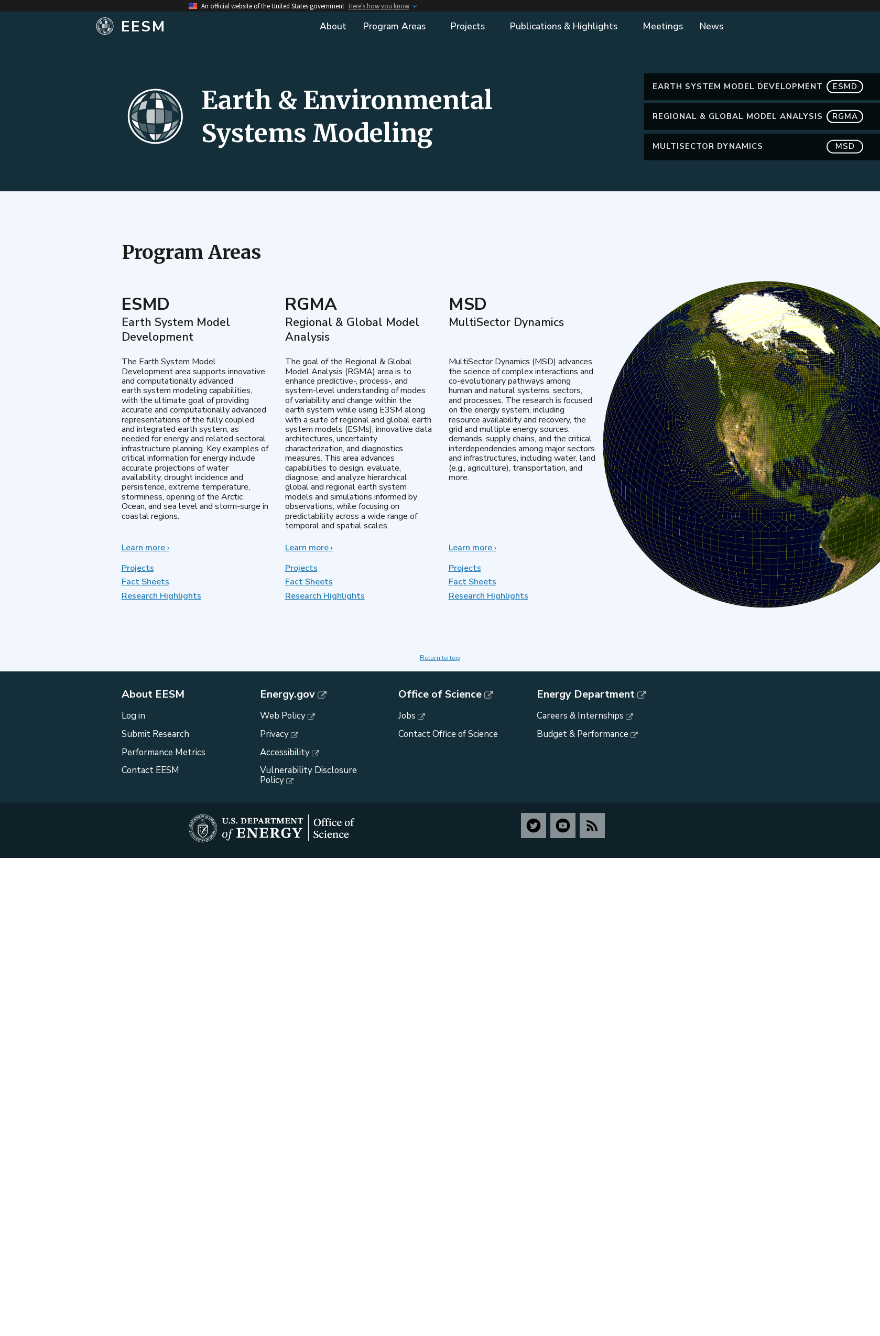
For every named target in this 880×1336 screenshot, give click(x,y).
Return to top (440, 657)
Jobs (407, 716)
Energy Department (586, 694)
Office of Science (440, 694)
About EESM (153, 694)
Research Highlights (161, 596)
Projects (138, 568)
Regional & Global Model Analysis (758, 136)
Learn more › (145, 547)
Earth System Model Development (758, 106)
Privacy (274, 734)
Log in (133, 716)
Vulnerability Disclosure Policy (308, 775)
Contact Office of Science (448, 734)
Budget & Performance (582, 734)
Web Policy (283, 716)
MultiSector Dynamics (758, 165)
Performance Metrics (163, 752)
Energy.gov (287, 694)
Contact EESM (150, 770)
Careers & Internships (580, 716)
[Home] (200, 26)
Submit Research (155, 734)
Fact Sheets (145, 582)
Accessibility (285, 752)
